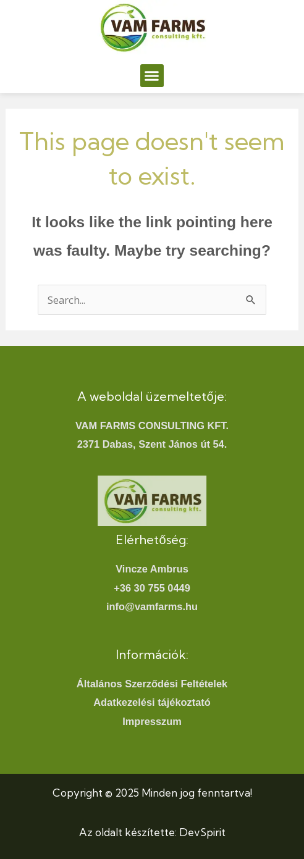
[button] (152, 76)
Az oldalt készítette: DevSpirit (152, 832)
